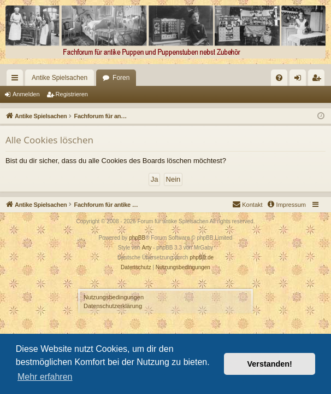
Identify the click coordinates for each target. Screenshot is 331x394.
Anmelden (26, 94)
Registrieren (72, 94)
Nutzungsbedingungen (114, 297)
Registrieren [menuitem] (318, 80)
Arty (147, 248)
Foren (102, 78)
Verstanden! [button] (269, 364)
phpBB (137, 238)
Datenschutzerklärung (113, 306)
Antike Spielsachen (41, 78)
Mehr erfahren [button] (45, 376)
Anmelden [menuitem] (300, 80)
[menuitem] (167, 77)
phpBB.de (202, 257)
